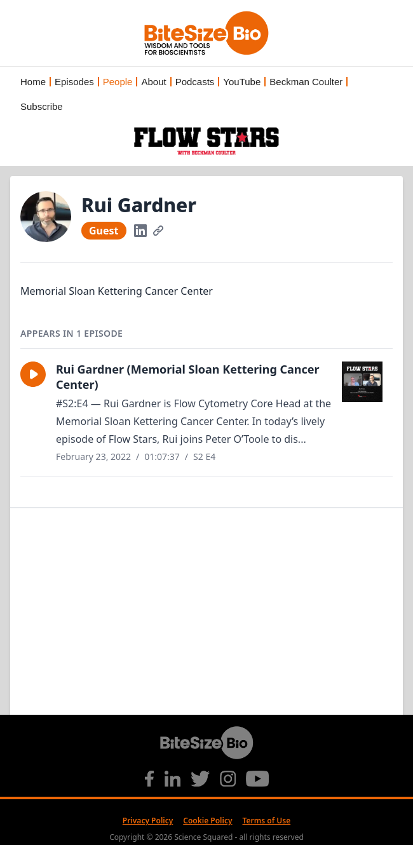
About (153, 81)
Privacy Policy (148, 820)
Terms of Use (267, 820)
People (118, 81)
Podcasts (195, 81)
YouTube (242, 81)
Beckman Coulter (305, 81)
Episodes (74, 81)
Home (33, 81)
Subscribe (41, 106)
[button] (33, 374)
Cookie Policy (207, 820)
